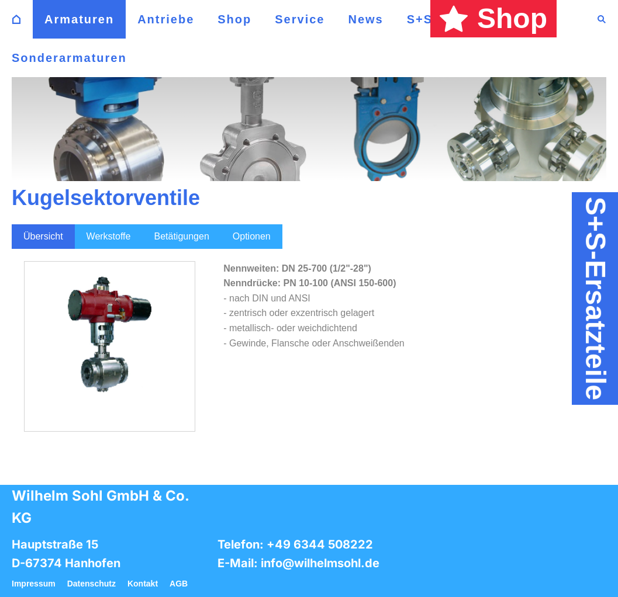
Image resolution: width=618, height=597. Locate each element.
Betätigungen (181, 236)
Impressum (34, 583)
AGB (179, 583)
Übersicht (43, 236)
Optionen (252, 236)
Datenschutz (91, 583)
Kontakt (142, 583)
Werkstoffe (109, 236)
